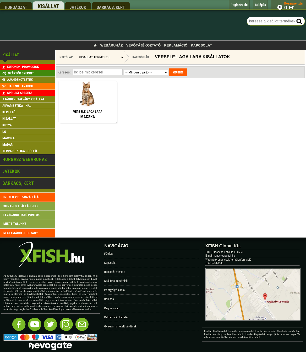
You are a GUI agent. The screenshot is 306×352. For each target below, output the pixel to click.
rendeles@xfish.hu (224, 255)
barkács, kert (111, 7)
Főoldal (108, 253)
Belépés (109, 299)
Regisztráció (112, 308)
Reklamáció (176, 45)
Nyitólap (66, 57)
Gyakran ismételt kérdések (120, 326)
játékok (78, 7)
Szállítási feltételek (116, 281)
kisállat (48, 6)
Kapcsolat (201, 45)
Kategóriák (140, 57)
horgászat (16, 7)
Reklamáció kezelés (116, 317)
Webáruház (111, 45)
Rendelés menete (114, 272)
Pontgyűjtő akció (114, 290)
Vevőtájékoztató (143, 45)
